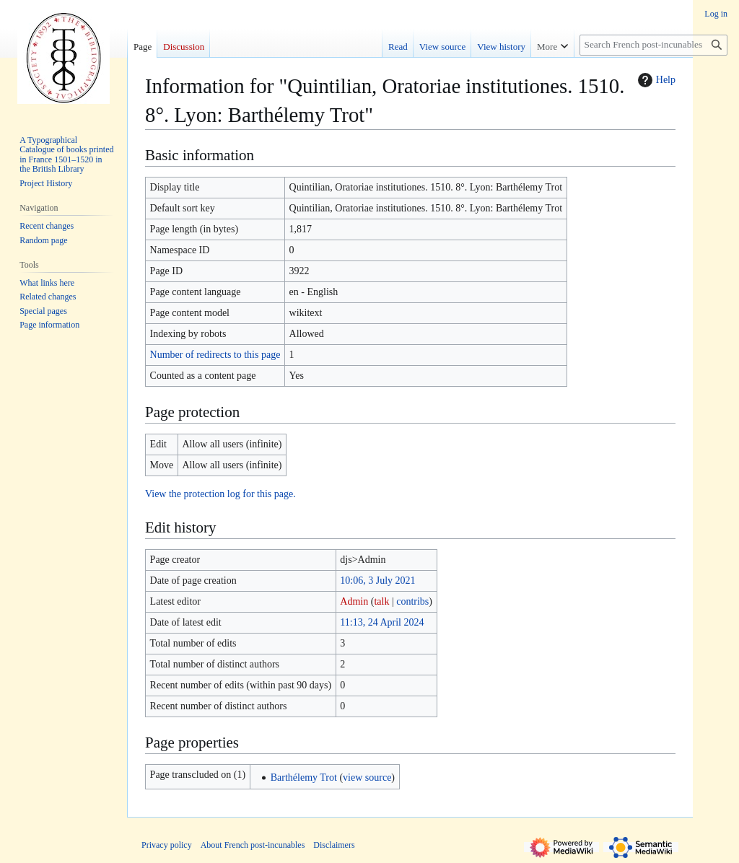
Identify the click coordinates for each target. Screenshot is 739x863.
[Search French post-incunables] (653, 45)
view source (367, 777)
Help (654, 80)
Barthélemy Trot (304, 777)
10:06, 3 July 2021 (377, 580)
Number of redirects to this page (215, 354)
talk (381, 601)
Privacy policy (166, 845)
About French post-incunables (253, 845)
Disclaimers (333, 845)
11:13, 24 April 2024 (382, 622)
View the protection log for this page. (220, 494)
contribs (412, 601)
